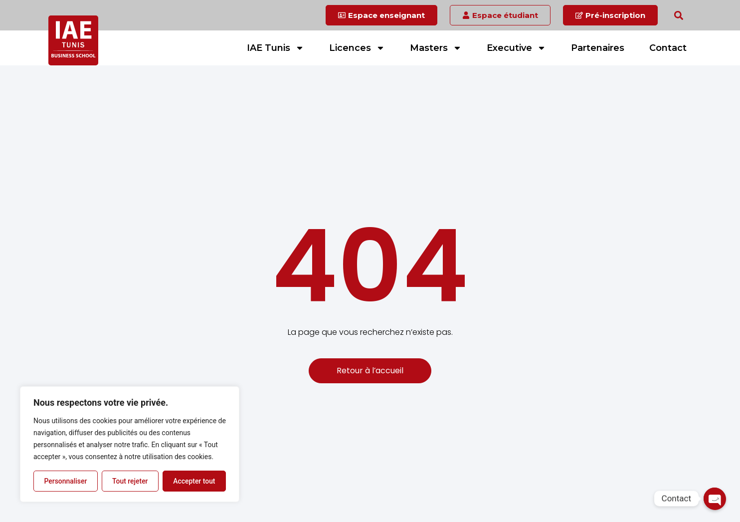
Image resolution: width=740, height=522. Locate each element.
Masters (436, 47)
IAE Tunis (275, 47)
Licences (357, 47)
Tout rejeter (130, 481)
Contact (668, 47)
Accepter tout (194, 481)
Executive (516, 47)
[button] (678, 15)
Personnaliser (65, 481)
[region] (129, 444)
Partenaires (597, 47)
